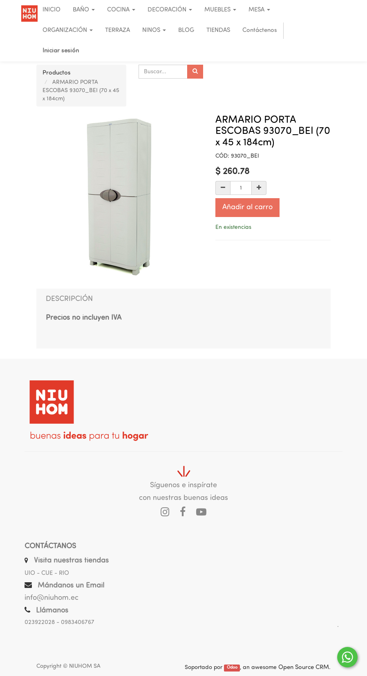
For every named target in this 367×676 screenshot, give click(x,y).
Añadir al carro (247, 207)
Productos (57, 73)
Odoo (232, 668)
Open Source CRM (303, 668)
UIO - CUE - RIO (47, 573)
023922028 (40, 622)
